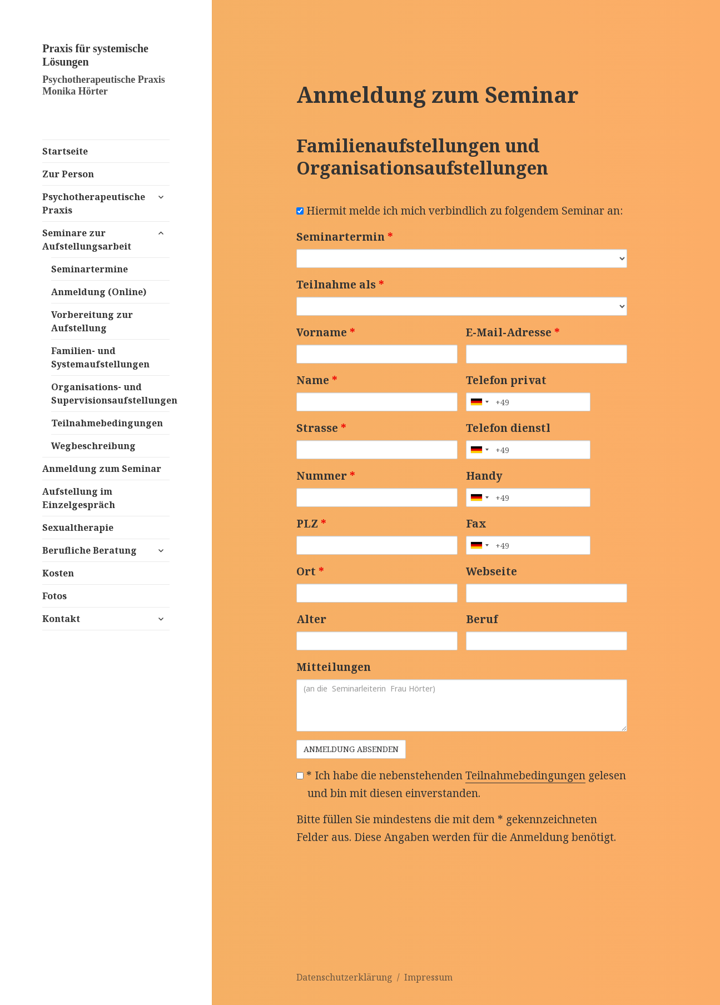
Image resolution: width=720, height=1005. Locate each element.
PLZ (311, 523)
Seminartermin (344, 237)
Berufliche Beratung (89, 550)
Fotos (54, 596)
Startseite (65, 151)
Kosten (58, 573)
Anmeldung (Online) (98, 292)
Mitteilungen (333, 667)
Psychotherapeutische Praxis (93, 203)
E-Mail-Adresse (513, 332)
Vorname (325, 332)
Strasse (321, 428)
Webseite (491, 571)
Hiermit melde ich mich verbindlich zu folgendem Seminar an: (459, 210)
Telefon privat (506, 380)
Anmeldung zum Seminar (101, 468)
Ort (310, 571)
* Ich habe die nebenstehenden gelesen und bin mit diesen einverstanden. (461, 784)
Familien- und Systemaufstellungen (100, 357)
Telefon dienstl (508, 428)
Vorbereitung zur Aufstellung (92, 321)
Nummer (325, 476)
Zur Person (68, 174)
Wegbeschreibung (93, 446)
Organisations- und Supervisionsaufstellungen (110, 393)
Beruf (482, 619)
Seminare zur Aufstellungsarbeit (86, 239)
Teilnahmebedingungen (107, 423)
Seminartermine (89, 269)
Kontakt (61, 619)
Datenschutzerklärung (344, 977)
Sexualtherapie (77, 527)
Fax (476, 523)
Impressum (428, 977)
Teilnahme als (340, 284)
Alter (311, 619)
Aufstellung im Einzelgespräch (78, 498)
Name (316, 380)
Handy (484, 476)
